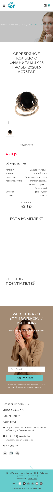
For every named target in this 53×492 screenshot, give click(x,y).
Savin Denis (32, 479)
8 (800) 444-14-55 (20, 436)
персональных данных (31, 387)
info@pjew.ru (12, 445)
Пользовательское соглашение (26, 488)
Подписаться (24, 377)
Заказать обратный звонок (19, 440)
